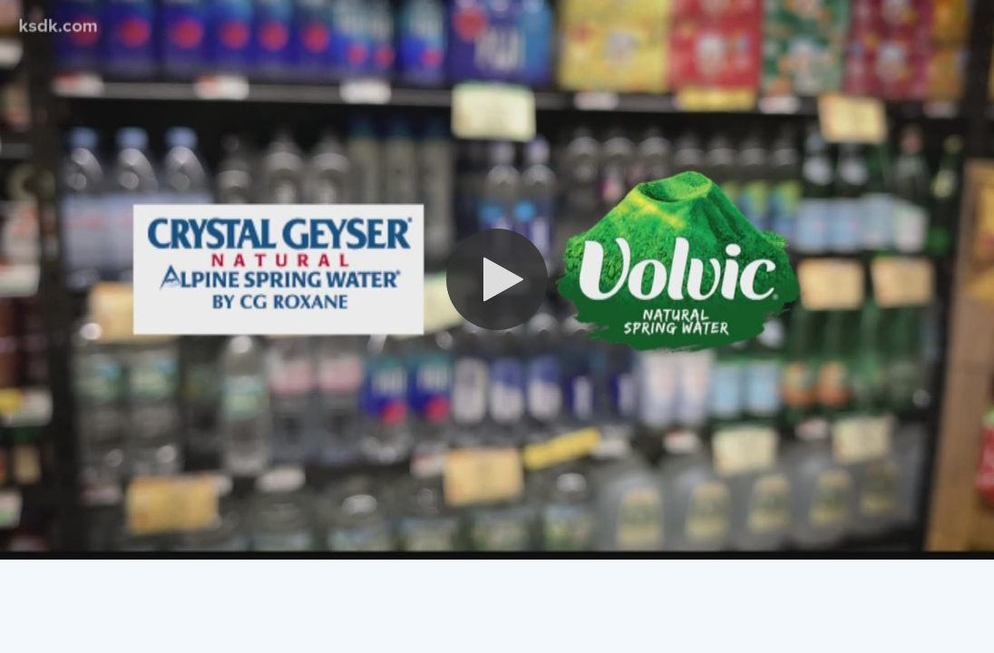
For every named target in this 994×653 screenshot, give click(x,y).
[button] (497, 279)
